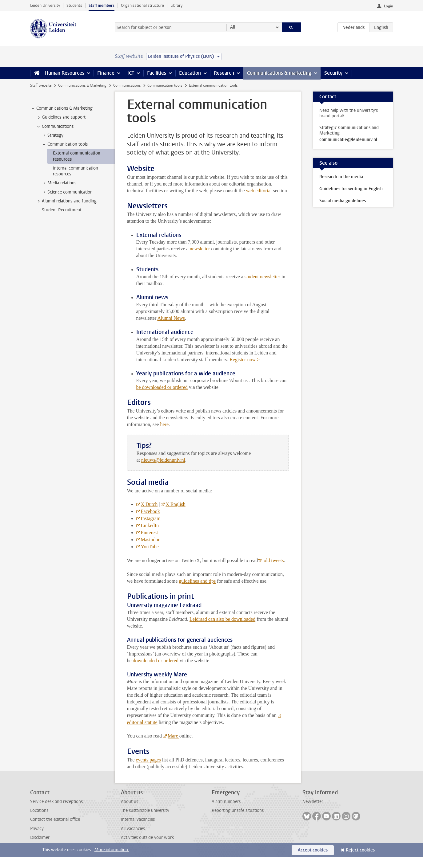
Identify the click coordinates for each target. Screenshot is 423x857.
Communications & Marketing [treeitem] (61, 108)
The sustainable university (145, 810)
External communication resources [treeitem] (76, 156)
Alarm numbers (226, 801)
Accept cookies (313, 850)
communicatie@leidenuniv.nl (348, 140)
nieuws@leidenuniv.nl (163, 460)
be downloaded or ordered (162, 387)
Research (224, 73)
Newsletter (312, 801)
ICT (130, 73)
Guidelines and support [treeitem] (61, 117)
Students (74, 5)
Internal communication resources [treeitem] (75, 171)
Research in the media (341, 177)
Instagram (151, 518)
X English (175, 504)
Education (190, 73)
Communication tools (164, 85)
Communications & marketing (279, 73)
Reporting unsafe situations (238, 810)
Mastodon (151, 539)
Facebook (150, 511)
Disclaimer (40, 837)
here (164, 424)
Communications (127, 85)
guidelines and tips (197, 581)
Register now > (244, 359)
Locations (39, 810)
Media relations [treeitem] (59, 183)
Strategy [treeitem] (52, 135)
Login (388, 6)
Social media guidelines (342, 201)
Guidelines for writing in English (351, 189)
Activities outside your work (147, 837)
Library (176, 5)
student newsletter (262, 276)
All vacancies (133, 829)
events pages (148, 759)
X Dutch (149, 504)
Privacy (37, 829)
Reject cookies (360, 850)
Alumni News (171, 318)
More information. (111, 850)
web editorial (259, 190)
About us (129, 801)
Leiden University (45, 5)
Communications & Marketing (82, 85)
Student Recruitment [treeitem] (62, 210)
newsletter (200, 248)
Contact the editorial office (55, 819)
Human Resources (64, 73)
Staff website (40, 85)
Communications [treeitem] (55, 126)
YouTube (150, 546)
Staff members (101, 5)
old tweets (273, 560)
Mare (173, 735)
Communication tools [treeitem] (65, 144)
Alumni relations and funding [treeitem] (66, 201)
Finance (105, 73)
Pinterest (149, 532)
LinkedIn (150, 525)
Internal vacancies (138, 819)
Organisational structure (142, 5)
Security (333, 73)
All (232, 27)
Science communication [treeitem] (67, 192)
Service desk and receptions (56, 801)
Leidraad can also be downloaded (222, 619)
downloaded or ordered (155, 660)
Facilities (156, 73)
